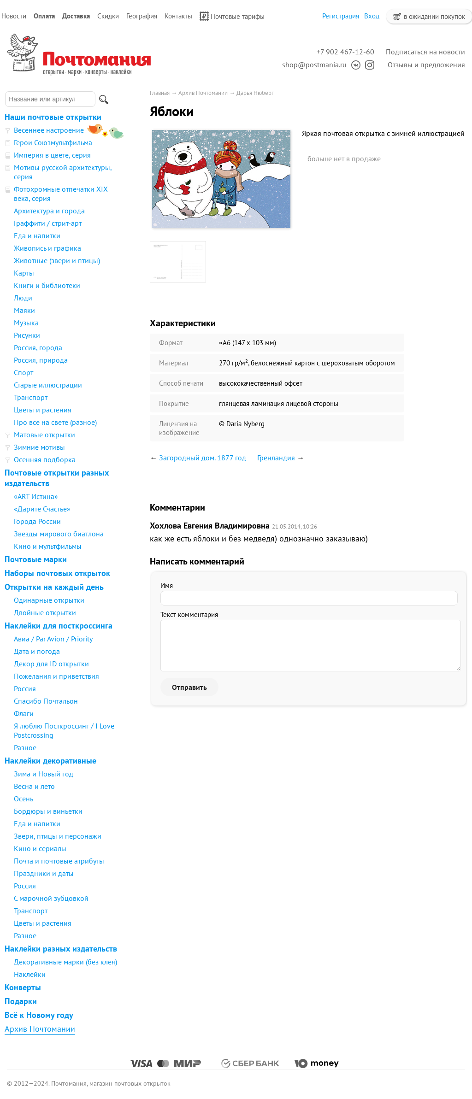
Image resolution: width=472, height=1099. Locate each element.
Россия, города (38, 347)
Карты (24, 272)
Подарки (21, 1001)
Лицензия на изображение (179, 428)
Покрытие (174, 403)
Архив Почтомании (40, 1028)
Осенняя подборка (45, 459)
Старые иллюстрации (48, 384)
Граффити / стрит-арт (48, 223)
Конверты (23, 987)
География (141, 16)
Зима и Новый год (43, 773)
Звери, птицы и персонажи (57, 835)
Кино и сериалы (40, 848)
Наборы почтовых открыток (57, 573)
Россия (25, 688)
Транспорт (30, 397)
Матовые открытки (44, 434)
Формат (171, 342)
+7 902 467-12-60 (345, 51)
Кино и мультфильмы (48, 546)
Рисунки (27, 335)
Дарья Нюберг (255, 93)
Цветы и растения (42, 409)
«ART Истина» (36, 496)
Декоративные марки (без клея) (65, 961)
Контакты (178, 16)
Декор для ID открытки (51, 663)
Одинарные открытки (49, 600)
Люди (23, 297)
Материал (174, 362)
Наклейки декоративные (50, 760)
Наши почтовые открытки (53, 117)
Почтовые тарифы (232, 16)
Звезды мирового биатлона (59, 533)
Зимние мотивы (39, 447)
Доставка (76, 16)
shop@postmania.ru (314, 64)
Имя (166, 585)
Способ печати (181, 383)
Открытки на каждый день (54, 587)
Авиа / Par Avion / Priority (53, 638)
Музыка (26, 322)
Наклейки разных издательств (61, 948)
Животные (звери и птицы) (57, 260)
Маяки (24, 310)
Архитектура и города (49, 210)
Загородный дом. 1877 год (202, 457)
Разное (25, 747)
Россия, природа (41, 359)
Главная (160, 93)
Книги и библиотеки (47, 285)
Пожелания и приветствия (56, 676)
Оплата (44, 16)
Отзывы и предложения (426, 64)
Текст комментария (189, 614)
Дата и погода (37, 651)
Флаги (24, 713)
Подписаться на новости (425, 51)
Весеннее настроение (49, 130)
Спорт (23, 372)
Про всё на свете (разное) (55, 422)
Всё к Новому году (39, 1015)
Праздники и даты (44, 873)
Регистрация (340, 16)
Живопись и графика (47, 248)
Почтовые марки (36, 559)
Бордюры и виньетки (48, 811)
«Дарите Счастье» (42, 508)
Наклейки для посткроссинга (58, 625)
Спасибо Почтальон (46, 700)
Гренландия (276, 457)
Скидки (108, 16)
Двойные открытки (45, 612)
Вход (371, 16)
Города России (37, 521)
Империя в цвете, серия (52, 154)
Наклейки (30, 974)
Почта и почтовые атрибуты (59, 860)
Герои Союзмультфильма (53, 142)
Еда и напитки (37, 235)
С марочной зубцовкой (51, 898)
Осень (23, 798)
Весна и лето (34, 786)
